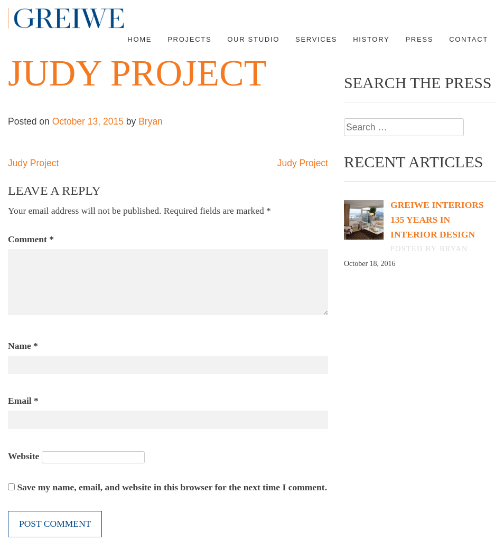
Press (419, 39)
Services (316, 39)
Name (23, 345)
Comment (31, 239)
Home (139, 39)
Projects (189, 39)
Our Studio (253, 39)
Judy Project (33, 163)
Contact (468, 39)
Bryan (150, 121)
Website (23, 456)
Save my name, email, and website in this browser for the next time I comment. (172, 487)
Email (23, 400)
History (371, 39)
